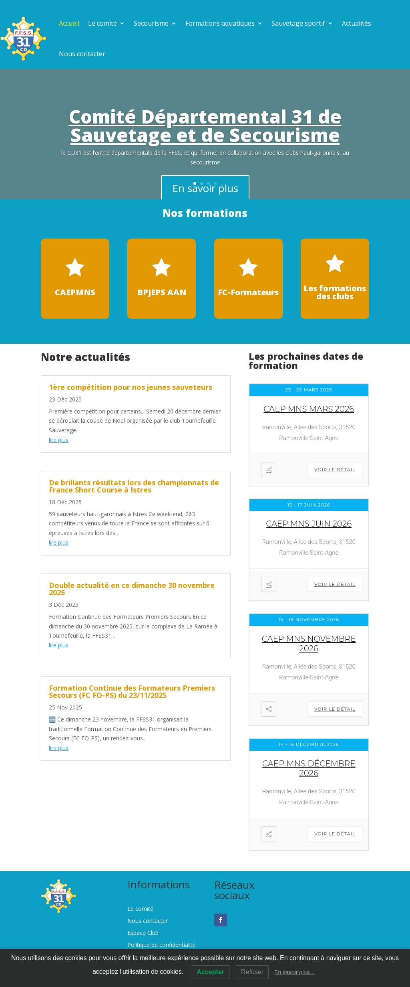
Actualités (356, 23)
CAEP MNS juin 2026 (309, 524)
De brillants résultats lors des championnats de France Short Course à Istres (134, 486)
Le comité (102, 23)
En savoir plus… (294, 972)
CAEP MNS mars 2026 (308, 409)
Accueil (69, 23)
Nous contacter (82, 53)
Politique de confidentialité (161, 945)
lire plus (58, 440)
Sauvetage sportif (298, 23)
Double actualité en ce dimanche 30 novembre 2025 (132, 588)
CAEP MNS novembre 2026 (309, 643)
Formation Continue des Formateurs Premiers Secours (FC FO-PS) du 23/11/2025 (132, 691)
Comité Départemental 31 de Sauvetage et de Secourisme (205, 128)
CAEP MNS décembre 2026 (309, 768)
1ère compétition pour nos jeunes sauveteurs (130, 387)
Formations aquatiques (220, 23)
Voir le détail (335, 469)
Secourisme (151, 23)
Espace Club (143, 933)
